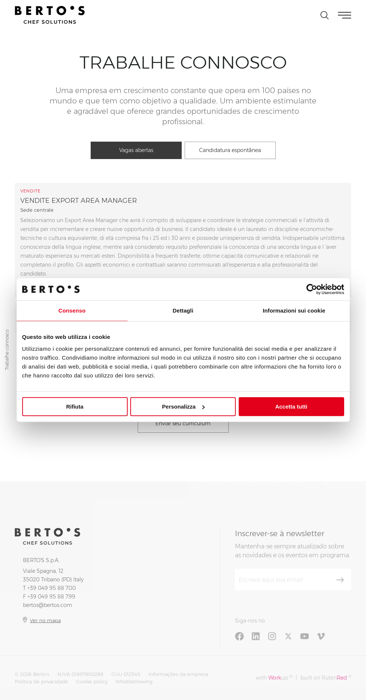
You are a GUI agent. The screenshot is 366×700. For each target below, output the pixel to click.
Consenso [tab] (71, 310)
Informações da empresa (178, 674)
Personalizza (183, 406)
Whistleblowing (133, 681)
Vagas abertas (136, 150)
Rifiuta (75, 406)
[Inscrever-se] (340, 580)
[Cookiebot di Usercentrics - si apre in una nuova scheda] (311, 289)
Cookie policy (91, 681)
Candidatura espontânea (230, 150)
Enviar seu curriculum (183, 423)
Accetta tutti (291, 406)
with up (274, 677)
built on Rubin (325, 677)
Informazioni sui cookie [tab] (294, 310)
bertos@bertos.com (47, 605)
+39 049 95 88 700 (51, 588)
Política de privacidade (41, 681)
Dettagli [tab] (183, 310)
